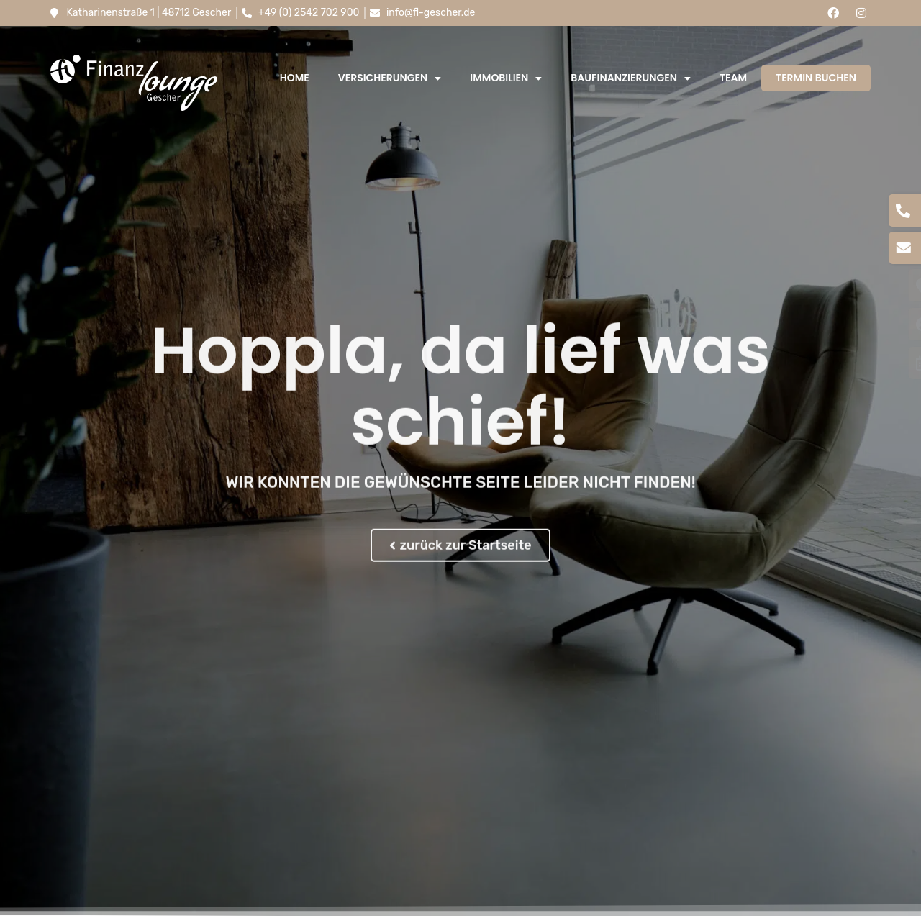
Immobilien (506, 78)
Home (294, 78)
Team (733, 78)
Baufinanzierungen (631, 78)
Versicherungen (390, 78)
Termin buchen (816, 78)
